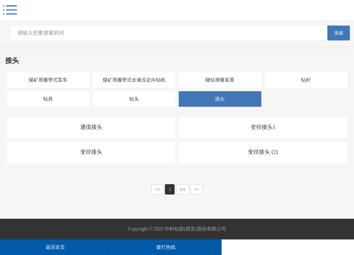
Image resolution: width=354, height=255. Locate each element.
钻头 (134, 99)
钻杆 (306, 80)
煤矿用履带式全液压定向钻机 (134, 80)
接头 (220, 99)
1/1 (182, 189)
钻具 (48, 99)
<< (157, 189)
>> (196, 189)
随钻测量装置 (219, 80)
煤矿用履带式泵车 (48, 80)
